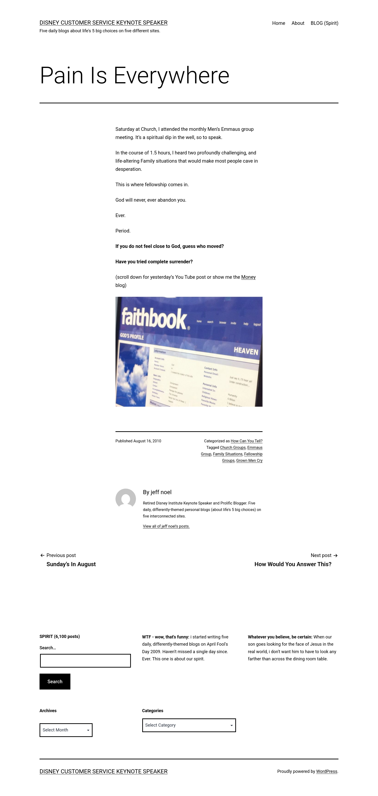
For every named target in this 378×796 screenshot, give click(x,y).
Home (278, 23)
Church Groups (233, 447)
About (297, 23)
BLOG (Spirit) (324, 23)
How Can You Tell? (247, 441)
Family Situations (228, 454)
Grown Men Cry (249, 460)
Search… (48, 647)
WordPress (326, 771)
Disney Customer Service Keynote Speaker (104, 22)
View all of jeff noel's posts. (166, 526)
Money (248, 277)
